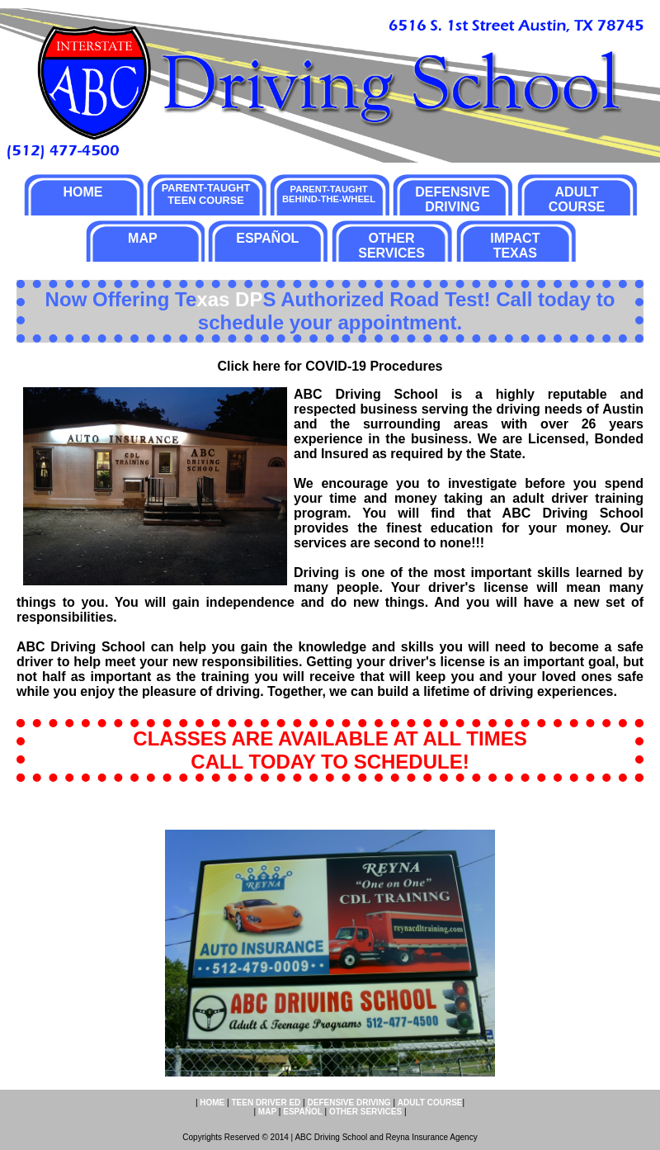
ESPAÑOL (267, 238)
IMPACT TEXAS (515, 245)
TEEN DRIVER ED (265, 1102)
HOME (82, 192)
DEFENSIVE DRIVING (452, 199)
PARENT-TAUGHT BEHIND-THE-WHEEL (328, 194)
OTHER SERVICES (391, 245)
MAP (143, 238)
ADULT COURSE (577, 199)
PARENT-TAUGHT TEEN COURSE (206, 194)
